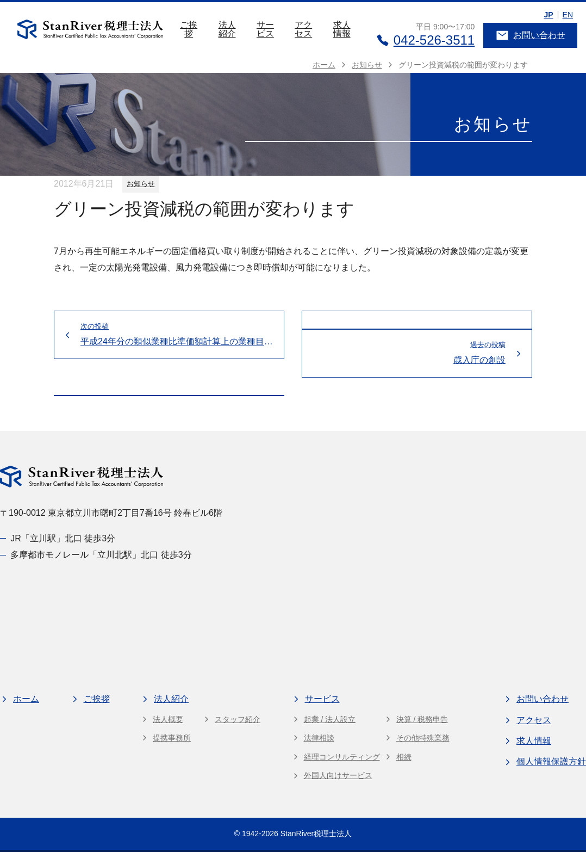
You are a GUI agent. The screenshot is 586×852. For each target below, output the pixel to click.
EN (568, 14)
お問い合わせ (530, 35)
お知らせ (141, 184)
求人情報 (342, 29)
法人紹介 (227, 29)
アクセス (303, 29)
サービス (265, 29)
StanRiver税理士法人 (316, 833)
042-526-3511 (425, 40)
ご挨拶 (188, 29)
